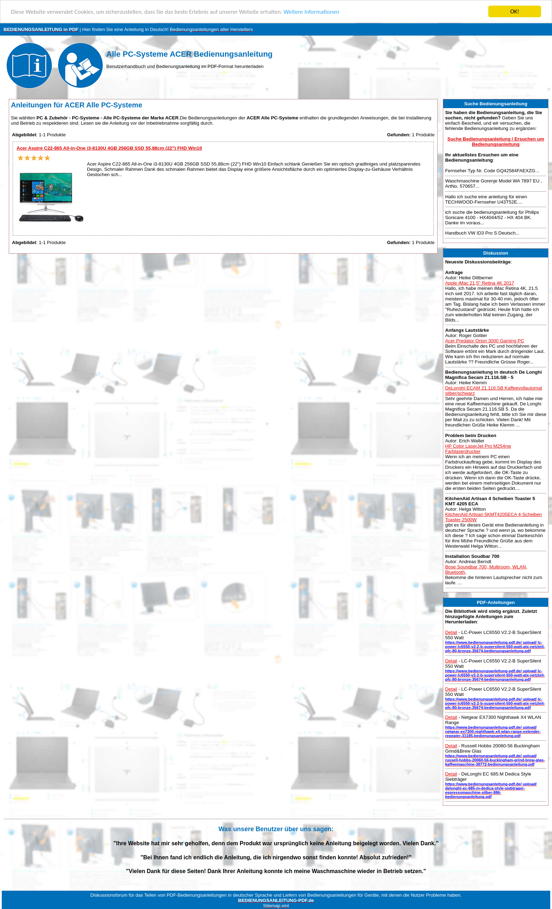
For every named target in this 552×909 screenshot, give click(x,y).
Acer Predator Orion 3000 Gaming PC (484, 340)
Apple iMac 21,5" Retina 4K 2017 (479, 283)
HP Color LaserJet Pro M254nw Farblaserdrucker (478, 448)
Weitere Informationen (311, 11)
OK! (514, 11)
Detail (451, 632)
